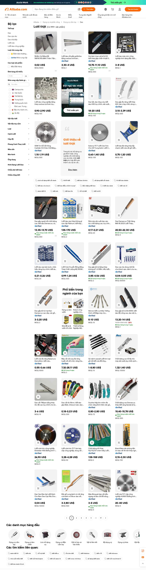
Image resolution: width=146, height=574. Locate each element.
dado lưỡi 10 (40, 191)
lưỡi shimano (112, 553)
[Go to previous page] (66, 518)
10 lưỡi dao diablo (121, 180)
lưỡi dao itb (68, 191)
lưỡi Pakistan (83, 553)
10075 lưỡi (65, 180)
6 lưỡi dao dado (106, 186)
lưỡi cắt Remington (35, 559)
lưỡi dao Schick (81, 180)
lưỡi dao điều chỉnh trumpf (65, 186)
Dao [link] (81, 22)
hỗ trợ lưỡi (82, 191)
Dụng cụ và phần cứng (51, 22)
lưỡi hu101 (95, 191)
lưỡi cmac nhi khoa (73, 559)
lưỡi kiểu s (54, 553)
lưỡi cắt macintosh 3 (112, 559)
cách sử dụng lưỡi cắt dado (45, 180)
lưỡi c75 (98, 553)
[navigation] (18, 270)
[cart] (113, 10)
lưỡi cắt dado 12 (54, 559)
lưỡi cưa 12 (122, 186)
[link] (143, 551)
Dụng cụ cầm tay (69, 22)
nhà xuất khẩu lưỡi (15, 559)
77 (100, 518)
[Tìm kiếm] (88, 9)
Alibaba (36, 22)
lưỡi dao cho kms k (42, 186)
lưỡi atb (54, 191)
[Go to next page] (105, 518)
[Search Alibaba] (55, 9)
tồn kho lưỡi (68, 553)
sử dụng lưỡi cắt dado (100, 180)
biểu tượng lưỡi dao (88, 186)
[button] (79, 9)
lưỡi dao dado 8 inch (16, 564)
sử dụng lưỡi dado (92, 559)
